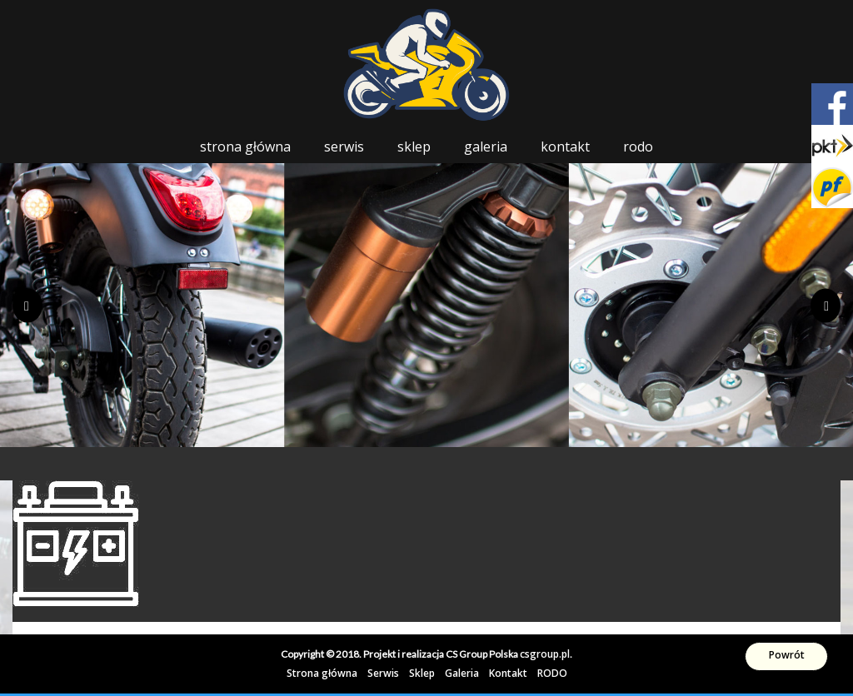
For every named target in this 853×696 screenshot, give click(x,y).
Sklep (414, 146)
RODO (638, 146)
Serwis (344, 146)
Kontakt (565, 146)
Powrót (787, 655)
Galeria (485, 146)
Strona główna (245, 146)
